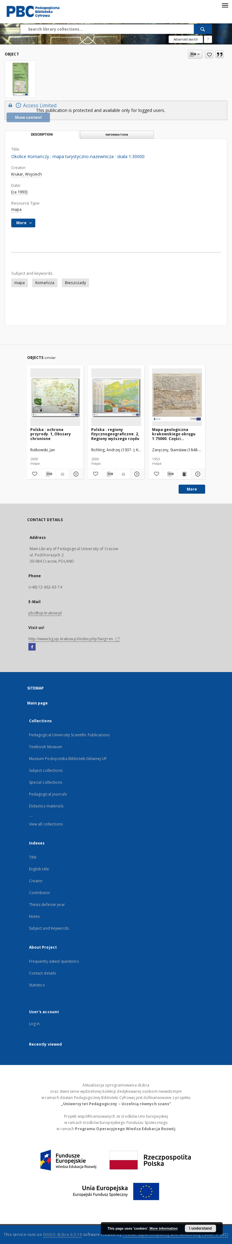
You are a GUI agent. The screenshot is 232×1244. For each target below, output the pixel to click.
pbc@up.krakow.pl (45, 613)
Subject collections (45, 770)
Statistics (37, 985)
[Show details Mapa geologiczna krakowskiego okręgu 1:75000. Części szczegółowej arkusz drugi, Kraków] (197, 474)
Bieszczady (75, 282)
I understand (200, 1228)
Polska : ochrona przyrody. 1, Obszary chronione (50, 434)
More (192, 489)
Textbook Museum (45, 746)
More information (164, 1228)
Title (33, 857)
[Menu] (224, 5)
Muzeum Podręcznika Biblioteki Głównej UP (68, 758)
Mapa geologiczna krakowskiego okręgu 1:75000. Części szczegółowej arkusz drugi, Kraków (173, 434)
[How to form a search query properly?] (208, 39)
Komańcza (44, 282)
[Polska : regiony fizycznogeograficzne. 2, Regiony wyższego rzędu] (116, 397)
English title (39, 869)
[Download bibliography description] (49, 474)
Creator (36, 880)
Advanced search (186, 39)
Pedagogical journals (48, 794)
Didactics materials (46, 806)
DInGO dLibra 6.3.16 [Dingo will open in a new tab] (62, 1234)
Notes (34, 916)
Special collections (45, 782)
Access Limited (32, 105)
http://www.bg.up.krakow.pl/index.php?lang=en (74, 638)
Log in (34, 1023)
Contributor (39, 892)
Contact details (42, 973)
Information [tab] (117, 135)
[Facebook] (32, 647)
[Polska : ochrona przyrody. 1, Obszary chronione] (55, 397)
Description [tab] (42, 135)
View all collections (46, 824)
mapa (16, 209)
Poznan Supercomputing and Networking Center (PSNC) (175, 1234)
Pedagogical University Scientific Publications (69, 735)
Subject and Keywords (49, 928)
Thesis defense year (47, 904)
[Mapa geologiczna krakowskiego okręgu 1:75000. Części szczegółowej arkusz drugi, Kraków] (177, 397)
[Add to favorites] (209, 54)
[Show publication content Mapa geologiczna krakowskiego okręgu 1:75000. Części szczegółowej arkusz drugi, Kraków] (184, 474)
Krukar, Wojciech (26, 174)
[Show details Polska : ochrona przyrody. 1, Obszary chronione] (75, 474)
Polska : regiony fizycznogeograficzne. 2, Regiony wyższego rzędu (115, 434)
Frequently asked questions (54, 961)
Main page (37, 703)
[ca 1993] (19, 192)
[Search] (203, 29)
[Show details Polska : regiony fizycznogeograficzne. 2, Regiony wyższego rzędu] (136, 474)
